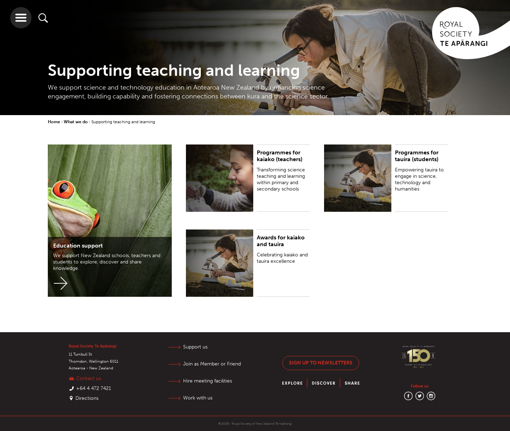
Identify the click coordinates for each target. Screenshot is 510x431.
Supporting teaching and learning (123, 121)
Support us (195, 347)
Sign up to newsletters (320, 363)
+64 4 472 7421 (93, 388)
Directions (86, 398)
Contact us (88, 378)
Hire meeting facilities (207, 381)
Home (54, 121)
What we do (76, 121)
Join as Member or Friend (212, 364)
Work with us (197, 398)
